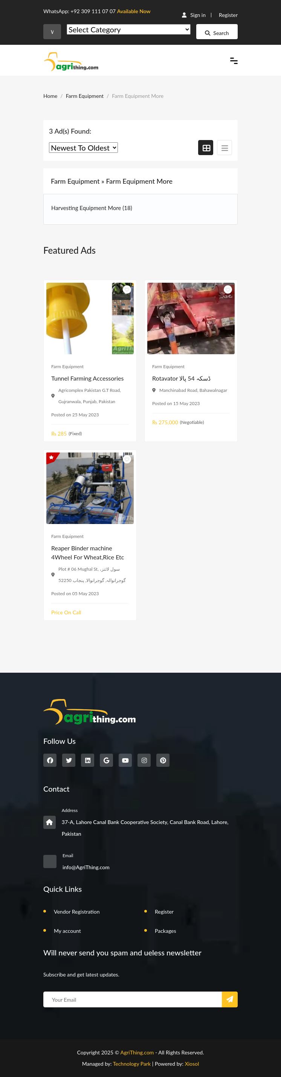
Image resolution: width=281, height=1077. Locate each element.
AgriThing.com (137, 1052)
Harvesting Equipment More (91, 207)
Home (50, 96)
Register (228, 15)
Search (217, 33)
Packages (165, 931)
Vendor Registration (76, 911)
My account (67, 931)
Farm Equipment (85, 96)
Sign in (194, 15)
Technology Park (132, 1063)
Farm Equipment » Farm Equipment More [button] (112, 181)
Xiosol (192, 1063)
